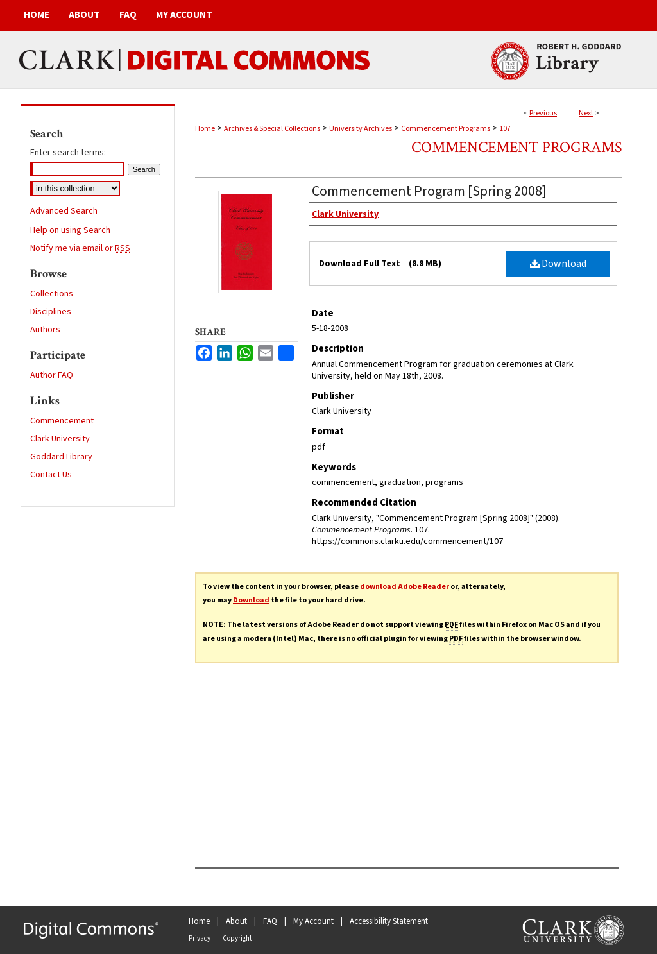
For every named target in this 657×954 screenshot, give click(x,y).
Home (205, 128)
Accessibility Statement (389, 921)
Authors (45, 329)
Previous (543, 113)
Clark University (60, 438)
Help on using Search (70, 230)
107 (505, 128)
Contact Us (51, 474)
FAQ (270, 921)
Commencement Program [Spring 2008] (429, 191)
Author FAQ (51, 375)
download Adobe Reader (404, 586)
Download (558, 264)
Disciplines (50, 311)
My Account (313, 921)
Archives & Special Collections (272, 128)
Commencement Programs (445, 128)
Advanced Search (64, 211)
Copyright (237, 938)
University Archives (360, 128)
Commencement (62, 420)
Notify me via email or (80, 248)
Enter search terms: (68, 152)
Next (586, 113)
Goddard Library (61, 456)
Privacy (199, 938)
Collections (51, 293)
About (236, 921)
